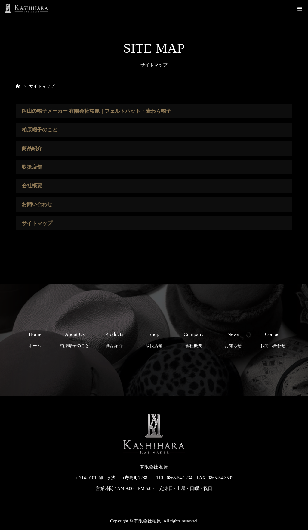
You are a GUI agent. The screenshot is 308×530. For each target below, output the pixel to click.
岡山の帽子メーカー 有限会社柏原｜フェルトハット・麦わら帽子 (96, 111)
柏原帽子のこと (39, 130)
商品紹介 (32, 148)
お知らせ (233, 338)
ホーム (35, 338)
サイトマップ (37, 223)
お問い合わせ (37, 204)
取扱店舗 (32, 167)
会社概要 (32, 186)
